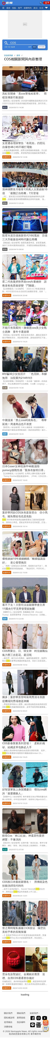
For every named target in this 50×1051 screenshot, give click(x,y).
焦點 (14, 8)
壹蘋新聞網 (8, 55)
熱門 (20, 8)
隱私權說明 (8, 1017)
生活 (41, 8)
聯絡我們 (21, 1013)
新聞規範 (21, 1017)
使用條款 (8, 1022)
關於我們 (8, 1013)
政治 (36, 8)
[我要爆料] (45, 1022)
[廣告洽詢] (45, 1028)
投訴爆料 (21, 1022)
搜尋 (18, 55)
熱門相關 (41, 47)
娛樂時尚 (28, 8)
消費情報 (8, 1026)
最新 (8, 8)
